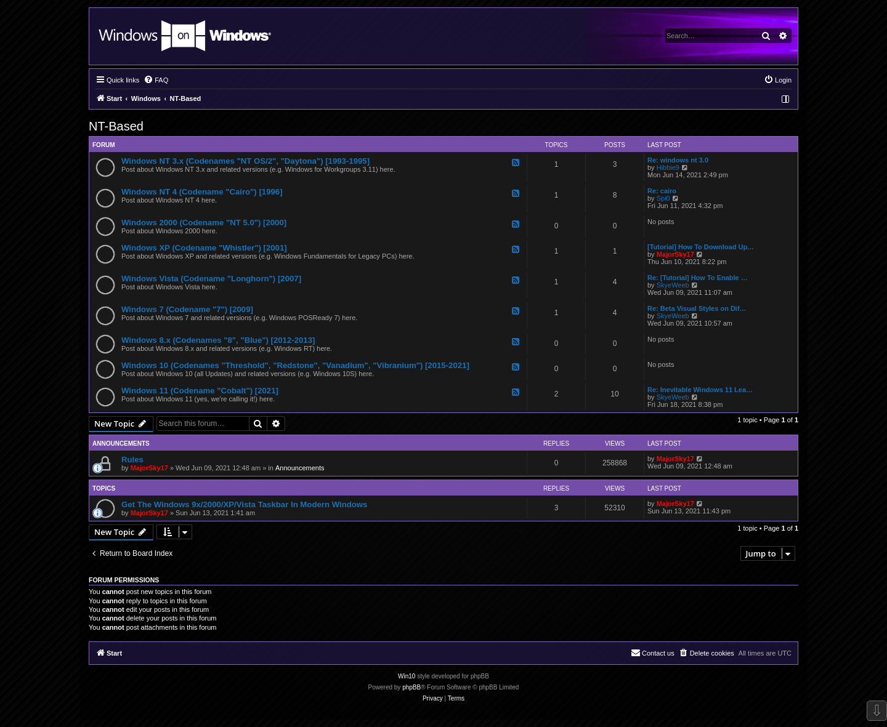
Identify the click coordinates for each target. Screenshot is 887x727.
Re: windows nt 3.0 (677, 160)
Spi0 (663, 198)
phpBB (411, 687)
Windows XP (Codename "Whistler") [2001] (204, 247)
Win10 (406, 676)
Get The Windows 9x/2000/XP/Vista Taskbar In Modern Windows (244, 504)
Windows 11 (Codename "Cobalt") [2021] (199, 390)
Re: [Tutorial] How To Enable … (697, 277)
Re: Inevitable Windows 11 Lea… (700, 389)
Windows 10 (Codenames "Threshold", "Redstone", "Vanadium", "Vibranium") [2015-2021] (295, 365)
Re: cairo (661, 191)
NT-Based (116, 126)
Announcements (300, 468)
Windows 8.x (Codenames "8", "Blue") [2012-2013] (218, 340)
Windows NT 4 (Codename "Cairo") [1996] (202, 191)
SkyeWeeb (673, 285)
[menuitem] (156, 80)
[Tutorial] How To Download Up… (700, 247)
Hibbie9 (668, 167)
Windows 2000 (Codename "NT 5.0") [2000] (203, 222)
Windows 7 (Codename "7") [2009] (187, 309)
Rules (132, 459)
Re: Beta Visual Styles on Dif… (697, 308)
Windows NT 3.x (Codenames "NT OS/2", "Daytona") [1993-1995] (245, 161)
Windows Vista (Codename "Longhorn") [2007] (211, 278)
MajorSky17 (675, 254)
